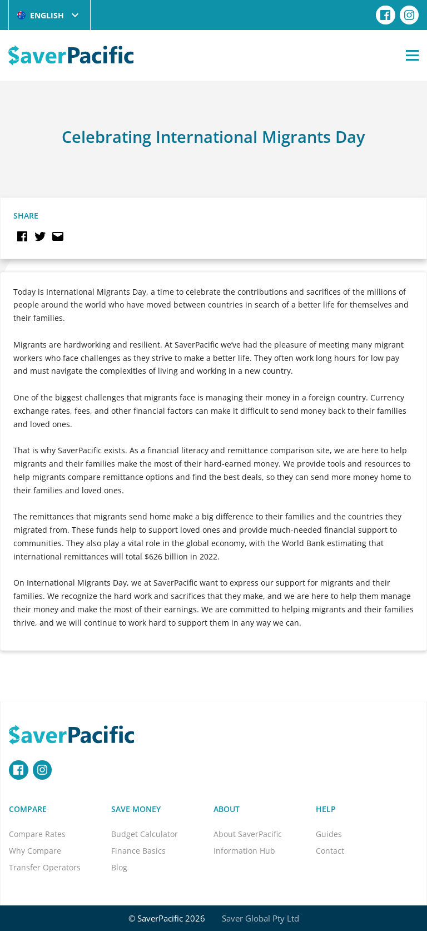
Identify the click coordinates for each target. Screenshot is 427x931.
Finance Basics (138, 850)
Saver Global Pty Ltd (260, 918)
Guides (329, 834)
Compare (28, 809)
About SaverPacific (248, 834)
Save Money (136, 809)
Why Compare (35, 850)
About (227, 809)
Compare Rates (37, 834)
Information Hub (244, 850)
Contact (330, 850)
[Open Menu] (412, 55)
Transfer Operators (45, 867)
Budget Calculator (144, 834)
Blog (119, 867)
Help (326, 809)
